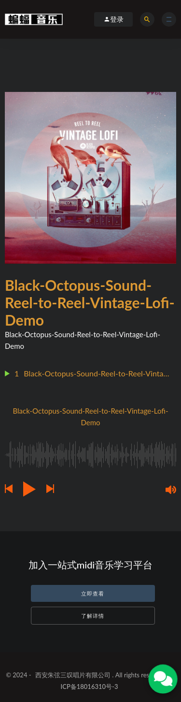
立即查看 (92, 593)
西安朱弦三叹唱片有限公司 (73, 675)
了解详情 (92, 615)
